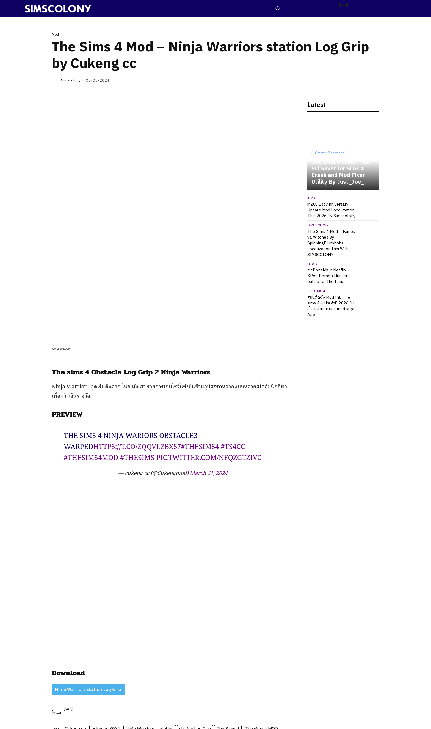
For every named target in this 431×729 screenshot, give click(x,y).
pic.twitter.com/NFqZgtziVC (208, 352)
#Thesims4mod (91, 352)
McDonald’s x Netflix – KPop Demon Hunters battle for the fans (328, 276)
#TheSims (137, 352)
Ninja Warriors (140, 622)
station (167, 622)
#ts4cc (233, 341)
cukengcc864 (106, 622)
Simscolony (71, 80)
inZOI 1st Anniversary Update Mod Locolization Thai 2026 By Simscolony (331, 210)
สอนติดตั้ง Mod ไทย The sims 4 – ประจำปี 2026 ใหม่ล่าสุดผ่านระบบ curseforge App (331, 306)
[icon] (339, 718)
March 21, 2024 (209, 367)
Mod (55, 34)
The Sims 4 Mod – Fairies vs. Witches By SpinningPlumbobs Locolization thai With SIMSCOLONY (331, 243)
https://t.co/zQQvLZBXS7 (137, 341)
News (312, 264)
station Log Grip (195, 622)
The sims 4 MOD (261, 622)
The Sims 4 (227, 622)
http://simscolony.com (105, 658)
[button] (277, 8)
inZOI (311, 198)
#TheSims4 (200, 341)
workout (62, 631)
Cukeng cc (75, 622)
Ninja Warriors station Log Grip (88, 583)
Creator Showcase (329, 152)
